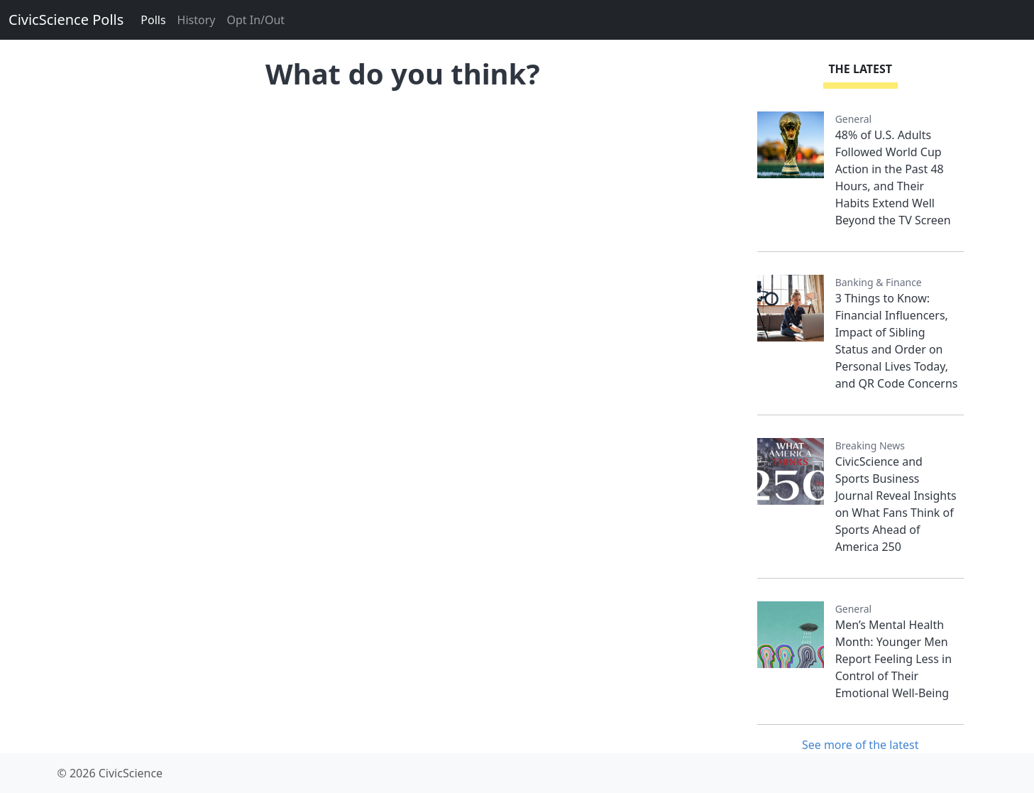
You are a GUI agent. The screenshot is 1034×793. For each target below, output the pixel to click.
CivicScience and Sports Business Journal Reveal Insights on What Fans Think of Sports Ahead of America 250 (896, 504)
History (196, 20)
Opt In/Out (255, 20)
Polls (153, 20)
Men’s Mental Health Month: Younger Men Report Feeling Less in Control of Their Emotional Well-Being (893, 659)
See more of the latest (860, 745)
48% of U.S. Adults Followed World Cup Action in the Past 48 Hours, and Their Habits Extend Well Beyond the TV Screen (893, 177)
